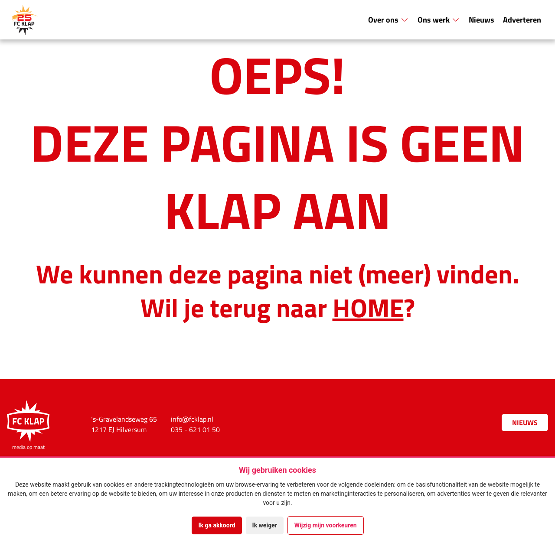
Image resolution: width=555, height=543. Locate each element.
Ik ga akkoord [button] (216, 525)
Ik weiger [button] (264, 525)
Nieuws (481, 19)
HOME (368, 306)
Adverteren (522, 19)
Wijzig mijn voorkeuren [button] (325, 525)
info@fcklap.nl (192, 419)
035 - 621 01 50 (195, 429)
